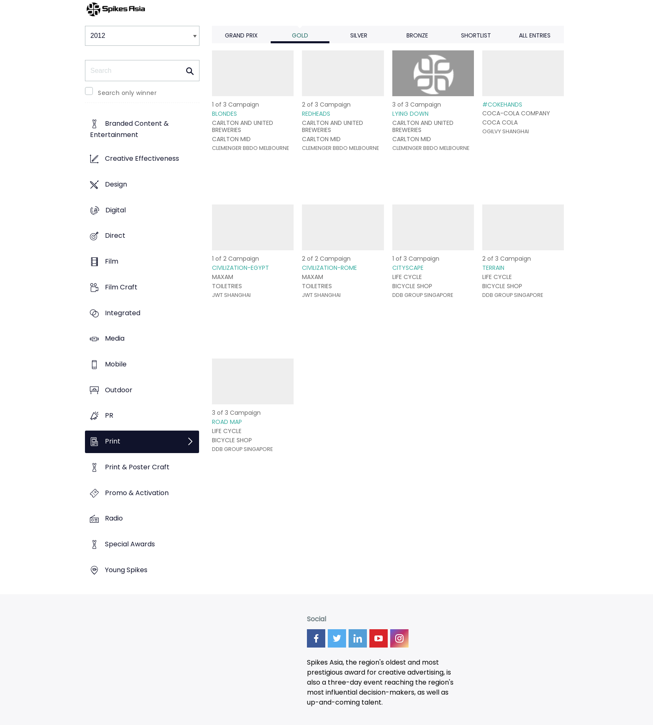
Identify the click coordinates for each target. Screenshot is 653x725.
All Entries (535, 35)
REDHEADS (316, 114)
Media (115, 339)
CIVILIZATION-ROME (329, 268)
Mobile (116, 364)
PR (109, 416)
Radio (114, 518)
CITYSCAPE (408, 268)
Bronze (417, 35)
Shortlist (476, 35)
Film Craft (121, 287)
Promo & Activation (137, 493)
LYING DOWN (410, 114)
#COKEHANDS (502, 104)
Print (112, 441)
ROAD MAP (227, 422)
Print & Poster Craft (137, 467)
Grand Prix (241, 35)
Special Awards (130, 544)
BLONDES (224, 114)
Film (111, 261)
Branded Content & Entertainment (129, 129)
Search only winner (127, 93)
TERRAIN (493, 268)
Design (116, 184)
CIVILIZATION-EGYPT (240, 268)
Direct (115, 236)
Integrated (122, 313)
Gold (300, 35)
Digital (115, 210)
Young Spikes (126, 570)
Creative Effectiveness (142, 159)
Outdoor (118, 390)
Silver (358, 35)
